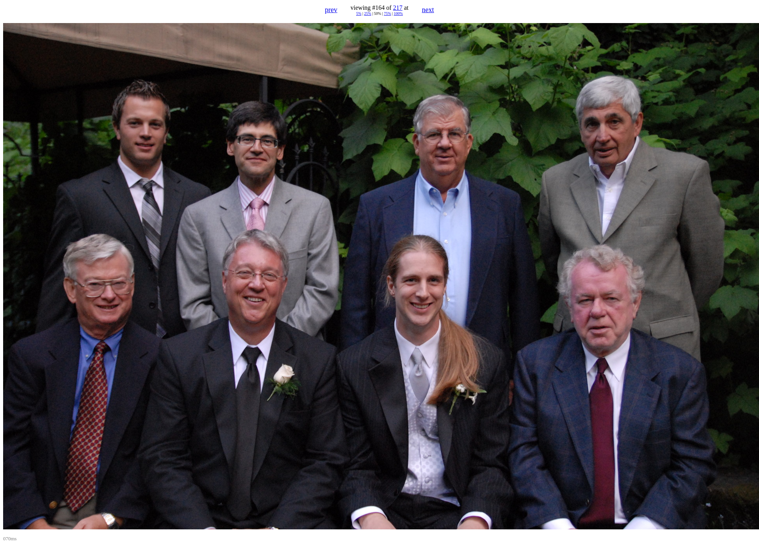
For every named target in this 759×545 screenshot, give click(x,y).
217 (398, 7)
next (428, 10)
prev (331, 10)
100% (398, 13)
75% (387, 13)
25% (367, 13)
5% (358, 13)
